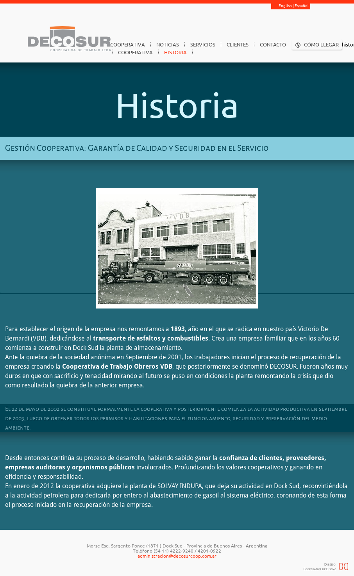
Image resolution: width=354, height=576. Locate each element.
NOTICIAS (167, 44)
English (285, 6)
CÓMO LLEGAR (321, 44)
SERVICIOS (202, 44)
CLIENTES (238, 44)
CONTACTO (273, 44)
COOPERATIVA (127, 44)
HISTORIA (175, 52)
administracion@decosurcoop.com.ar (177, 555)
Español (302, 6)
